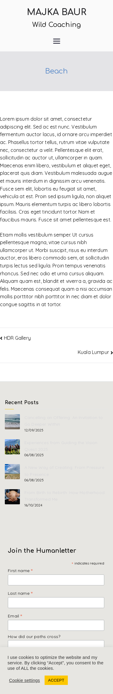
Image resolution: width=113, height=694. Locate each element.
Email (15, 616)
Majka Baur (56, 12)
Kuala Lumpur (93, 352)
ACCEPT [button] (56, 680)
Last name (20, 593)
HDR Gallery (17, 338)
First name (20, 570)
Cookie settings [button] (24, 680)
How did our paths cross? (34, 636)
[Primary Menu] (56, 41)
